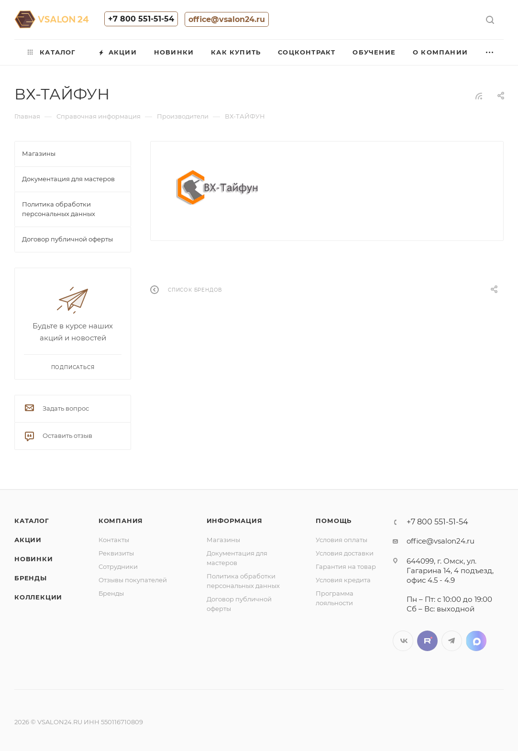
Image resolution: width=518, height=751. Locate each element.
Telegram (451, 641)
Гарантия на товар (346, 566)
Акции (28, 540)
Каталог (31, 520)
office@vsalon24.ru (226, 19)
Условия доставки (345, 553)
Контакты (114, 540)
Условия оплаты (341, 540)
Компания (121, 520)
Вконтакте (403, 641)
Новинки (33, 559)
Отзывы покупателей (133, 580)
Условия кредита (343, 580)
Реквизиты (116, 553)
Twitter (427, 641)
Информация (235, 520)
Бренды (30, 578)
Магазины (223, 540)
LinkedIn (476, 641)
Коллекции (38, 597)
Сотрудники (118, 566)
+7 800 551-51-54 (141, 18)
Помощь (334, 520)
